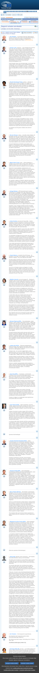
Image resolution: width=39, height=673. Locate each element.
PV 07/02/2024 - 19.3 (14, 21)
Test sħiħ (20, 14)
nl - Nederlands (28, 11)
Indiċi (3, 14)
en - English (14, 11)
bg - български (4, 11)
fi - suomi (4, 12)
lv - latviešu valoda (22, 11)
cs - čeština (7, 11)
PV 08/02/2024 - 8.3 (25, 21)
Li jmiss (13, 14)
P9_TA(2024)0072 (34, 21)
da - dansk (8, 11)
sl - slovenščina (36, 11)
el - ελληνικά (13, 11)
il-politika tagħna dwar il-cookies (11, 670)
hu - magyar (25, 11)
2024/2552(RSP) (9, 17)
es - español (5, 11)
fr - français (16, 11)
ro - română (33, 11)
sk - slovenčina (34, 11)
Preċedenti (9, 14)
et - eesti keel (11, 11)
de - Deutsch (10, 11)
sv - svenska (5, 12)
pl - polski (30, 11)
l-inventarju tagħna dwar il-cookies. (27, 670)
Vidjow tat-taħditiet (28, 32)
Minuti (36, 32)
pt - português (31, 11)
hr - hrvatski (19, 11)
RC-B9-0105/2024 (5, 21)
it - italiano (21, 11)
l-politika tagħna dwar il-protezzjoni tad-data (23, 668)
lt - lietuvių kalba (24, 11)
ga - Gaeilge (18, 11)
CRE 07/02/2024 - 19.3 (15, 22)
